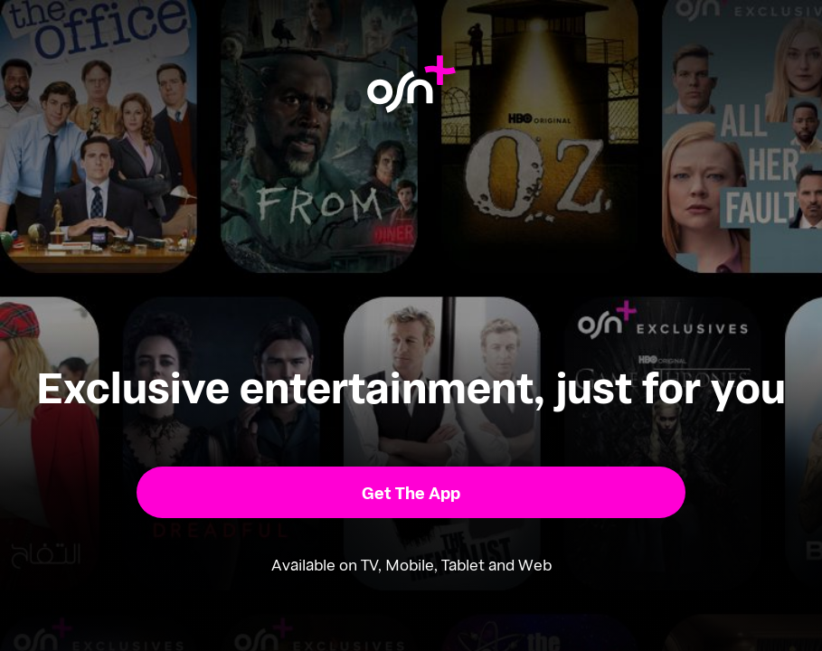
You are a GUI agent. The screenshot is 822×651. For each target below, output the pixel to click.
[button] (411, 492)
